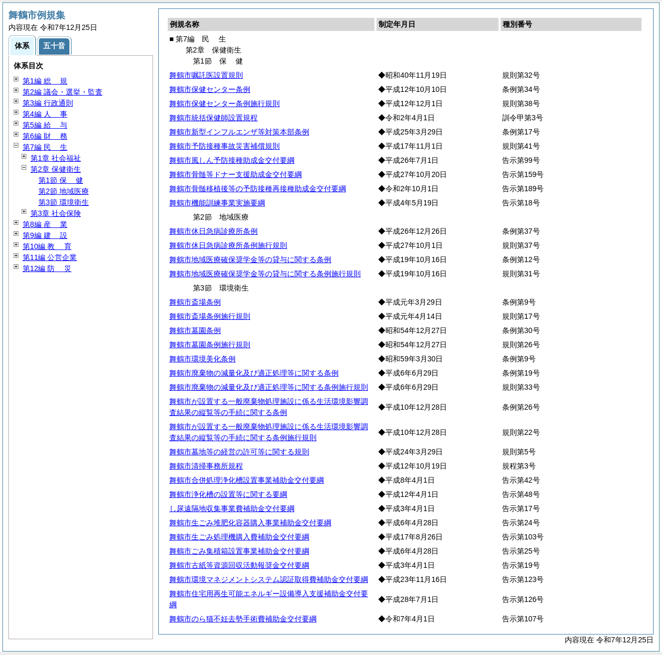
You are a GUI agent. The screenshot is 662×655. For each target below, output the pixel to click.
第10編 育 (47, 246)
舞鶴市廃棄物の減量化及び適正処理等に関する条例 (254, 373)
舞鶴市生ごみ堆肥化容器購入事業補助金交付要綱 (250, 522)
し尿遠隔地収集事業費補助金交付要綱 (231, 508)
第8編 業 (45, 224)
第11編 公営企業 (50, 257)
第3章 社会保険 (55, 213)
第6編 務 (45, 136)
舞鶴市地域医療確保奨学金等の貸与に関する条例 (250, 259)
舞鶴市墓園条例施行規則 (209, 344)
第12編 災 (47, 268)
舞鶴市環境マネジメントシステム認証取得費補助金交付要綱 (268, 579)
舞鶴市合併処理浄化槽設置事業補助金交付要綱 (246, 480)
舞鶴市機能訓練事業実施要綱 (217, 203)
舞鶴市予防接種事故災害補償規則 (224, 146)
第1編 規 (45, 81)
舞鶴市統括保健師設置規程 (213, 117)
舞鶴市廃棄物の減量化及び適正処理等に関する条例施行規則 (268, 387)
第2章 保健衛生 (55, 169)
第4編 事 (45, 114)
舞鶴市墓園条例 (195, 330)
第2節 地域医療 (63, 191)
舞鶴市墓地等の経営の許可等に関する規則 (239, 452)
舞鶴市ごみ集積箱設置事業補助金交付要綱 (239, 551)
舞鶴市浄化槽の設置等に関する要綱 (228, 494)
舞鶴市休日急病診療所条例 (213, 231)
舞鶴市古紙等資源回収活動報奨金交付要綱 (239, 565)
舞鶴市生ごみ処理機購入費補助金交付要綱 (239, 537)
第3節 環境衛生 (63, 202)
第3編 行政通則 (48, 103)
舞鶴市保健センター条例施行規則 (224, 103)
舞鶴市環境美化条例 (202, 359)
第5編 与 (45, 125)
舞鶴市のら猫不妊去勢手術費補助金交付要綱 (243, 619)
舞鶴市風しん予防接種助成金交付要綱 (231, 160)
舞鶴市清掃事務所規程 (206, 466)
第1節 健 (60, 180)
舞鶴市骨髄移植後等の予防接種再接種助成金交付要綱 (257, 188)
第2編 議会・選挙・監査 (63, 92)
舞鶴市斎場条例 (195, 302)
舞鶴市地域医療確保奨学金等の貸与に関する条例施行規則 (265, 273)
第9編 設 (45, 235)
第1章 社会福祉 (55, 158)
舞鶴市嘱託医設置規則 (206, 75)
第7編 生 (45, 147)
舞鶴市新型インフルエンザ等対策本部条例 (239, 132)
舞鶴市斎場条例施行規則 (209, 316)
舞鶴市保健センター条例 (209, 89)
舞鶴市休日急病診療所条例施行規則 (228, 245)
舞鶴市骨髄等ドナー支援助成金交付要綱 (235, 174)
